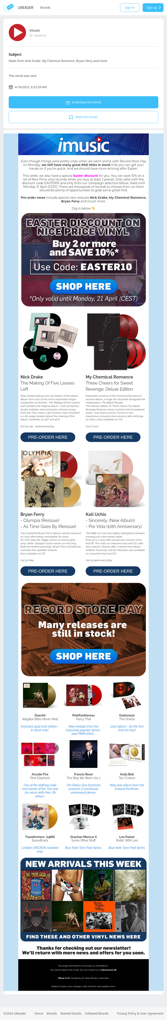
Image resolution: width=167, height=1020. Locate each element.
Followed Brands (97, 1013)
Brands (45, 7)
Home (39, 1013)
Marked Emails (71, 1013)
